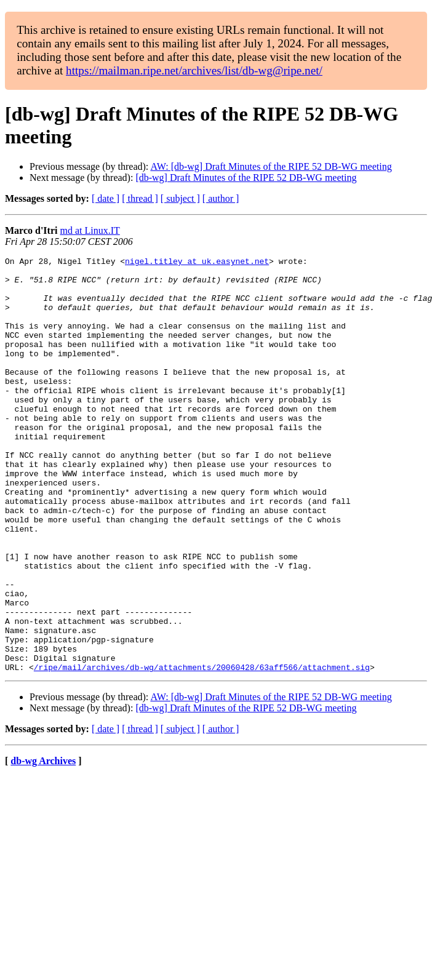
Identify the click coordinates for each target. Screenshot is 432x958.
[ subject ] (180, 198)
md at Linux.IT (89, 230)
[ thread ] (140, 198)
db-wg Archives (43, 844)
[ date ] (105, 198)
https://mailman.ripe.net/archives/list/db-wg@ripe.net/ (194, 70)
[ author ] (220, 198)
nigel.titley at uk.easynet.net (197, 262)
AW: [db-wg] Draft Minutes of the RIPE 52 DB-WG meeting (270, 166)
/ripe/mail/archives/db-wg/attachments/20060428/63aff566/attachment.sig (202, 750)
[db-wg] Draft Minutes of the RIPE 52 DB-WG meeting (245, 177)
